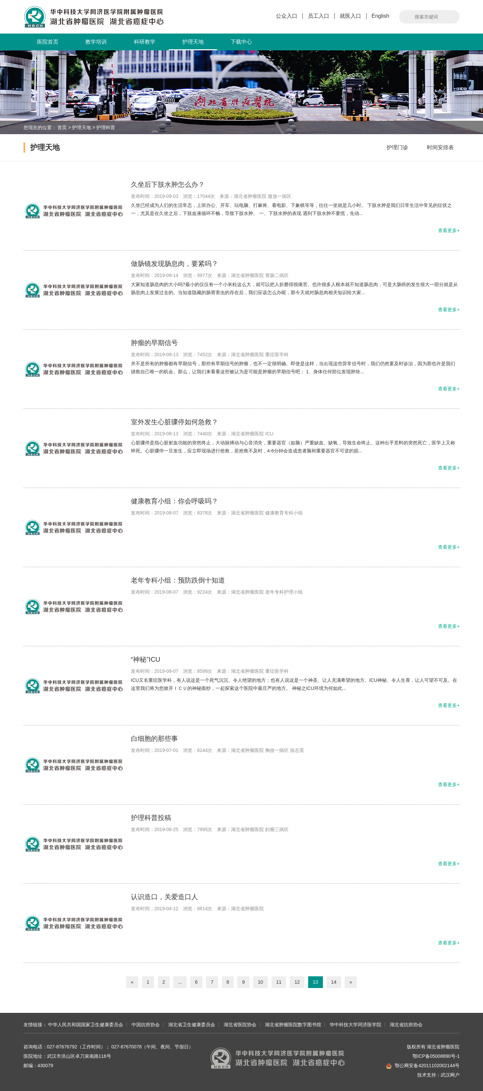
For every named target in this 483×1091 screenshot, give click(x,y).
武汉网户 (450, 1075)
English (380, 16)
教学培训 (96, 42)
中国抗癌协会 (146, 1024)
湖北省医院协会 (240, 1024)
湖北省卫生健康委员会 (191, 1024)
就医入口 (350, 16)
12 (297, 982)
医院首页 (47, 42)
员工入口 (318, 16)
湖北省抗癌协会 (406, 1024)
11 (279, 982)
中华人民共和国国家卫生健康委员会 (85, 1024)
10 (260, 982)
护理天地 (193, 44)
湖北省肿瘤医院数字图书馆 (293, 1024)
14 (334, 982)
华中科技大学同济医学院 (355, 1024)
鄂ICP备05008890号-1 (436, 1056)
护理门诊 (397, 147)
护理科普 (105, 127)
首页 (62, 127)
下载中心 (241, 42)
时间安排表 (440, 147)
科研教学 (144, 42)
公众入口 (286, 16)
